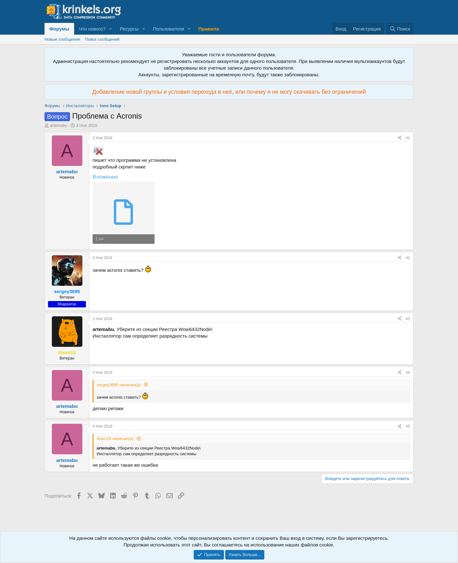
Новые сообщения (62, 39)
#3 (408, 319)
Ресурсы (129, 28)
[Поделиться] (399, 138)
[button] (110, 29)
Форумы (59, 28)
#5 (408, 426)
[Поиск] (399, 29)
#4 (408, 372)
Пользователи (168, 28)
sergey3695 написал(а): (119, 384)
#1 (408, 138)
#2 (408, 258)
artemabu (58, 125)
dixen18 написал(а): (116, 438)
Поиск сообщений (102, 39)
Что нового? (92, 28)
